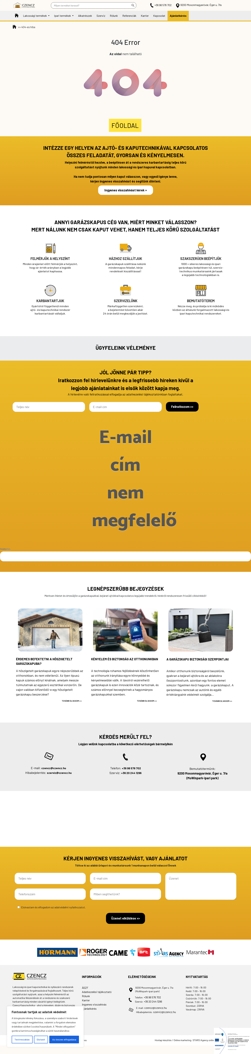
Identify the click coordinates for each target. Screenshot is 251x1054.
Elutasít (41, 1039)
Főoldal (17, 15)
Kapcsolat (159, 15)
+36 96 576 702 (161, 5)
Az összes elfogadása (64, 1039)
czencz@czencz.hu (53, 768)
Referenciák (129, 15)
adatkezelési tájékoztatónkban (146, 394)
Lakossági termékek (35, 15)
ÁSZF (85, 987)
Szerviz (101, 15)
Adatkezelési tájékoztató (97, 991)
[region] (45, 1026)
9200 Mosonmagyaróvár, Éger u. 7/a (198, 4)
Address (5, 549)
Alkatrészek (85, 15)
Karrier (145, 15)
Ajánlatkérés (178, 15)
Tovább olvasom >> (72, 701)
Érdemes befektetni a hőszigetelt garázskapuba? (44, 661)
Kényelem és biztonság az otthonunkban (124, 659)
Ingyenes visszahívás (94, 1004)
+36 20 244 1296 (131, 773)
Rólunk (114, 15)
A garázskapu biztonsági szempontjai (197, 659)
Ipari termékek (62, 15)
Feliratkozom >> (182, 407)
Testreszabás (22, 1039)
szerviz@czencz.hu (59, 772)
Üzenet (200, 886)
